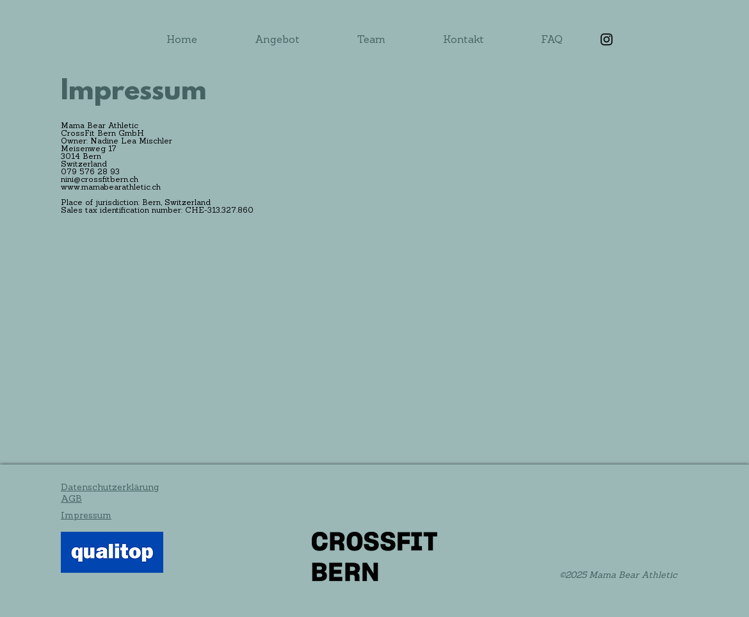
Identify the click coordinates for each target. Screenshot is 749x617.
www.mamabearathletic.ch (111, 188)
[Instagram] (607, 39)
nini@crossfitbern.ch (99, 180)
